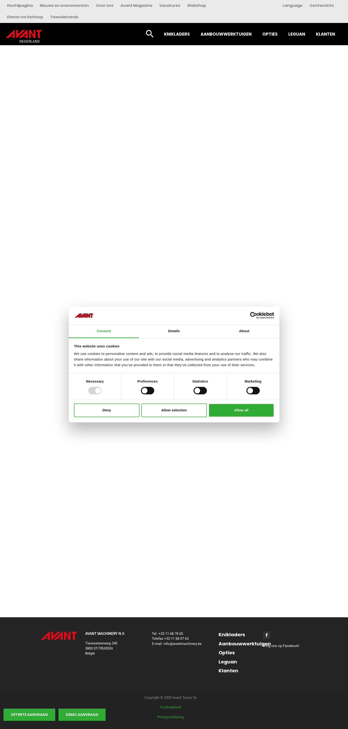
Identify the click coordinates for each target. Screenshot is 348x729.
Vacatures (169, 5)
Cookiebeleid (170, 707)
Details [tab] (174, 331)
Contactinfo (322, 5)
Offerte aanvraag (29, 714)
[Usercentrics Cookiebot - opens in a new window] (253, 315)
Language (293, 5)
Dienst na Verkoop (25, 17)
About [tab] (244, 331)
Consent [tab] (104, 331)
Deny (107, 410)
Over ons (105, 5)
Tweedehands (64, 17)
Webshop (196, 5)
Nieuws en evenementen (64, 5)
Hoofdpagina (20, 5)
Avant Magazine (136, 5)
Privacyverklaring (170, 717)
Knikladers (177, 34)
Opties (270, 34)
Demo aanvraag (82, 714)
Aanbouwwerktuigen (226, 34)
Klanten (325, 34)
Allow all (241, 410)
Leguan (296, 34)
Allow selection (174, 410)
